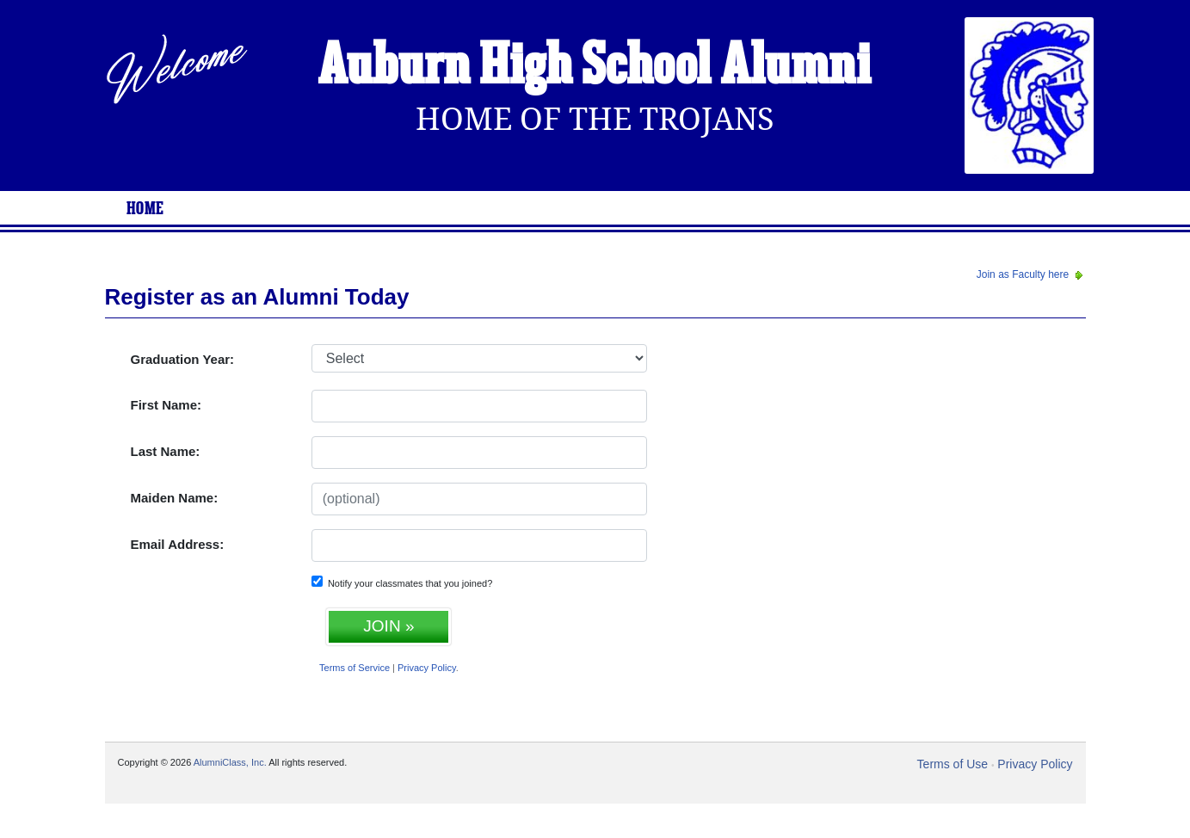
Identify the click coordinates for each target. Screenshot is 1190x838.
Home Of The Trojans (595, 119)
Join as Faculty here (1031, 274)
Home (145, 209)
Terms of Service (354, 667)
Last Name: (165, 451)
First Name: (166, 404)
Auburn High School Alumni (595, 67)
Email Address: (178, 544)
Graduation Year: (183, 359)
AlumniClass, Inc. (230, 762)
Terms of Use (952, 764)
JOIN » (388, 626)
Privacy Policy (427, 667)
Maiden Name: (175, 497)
